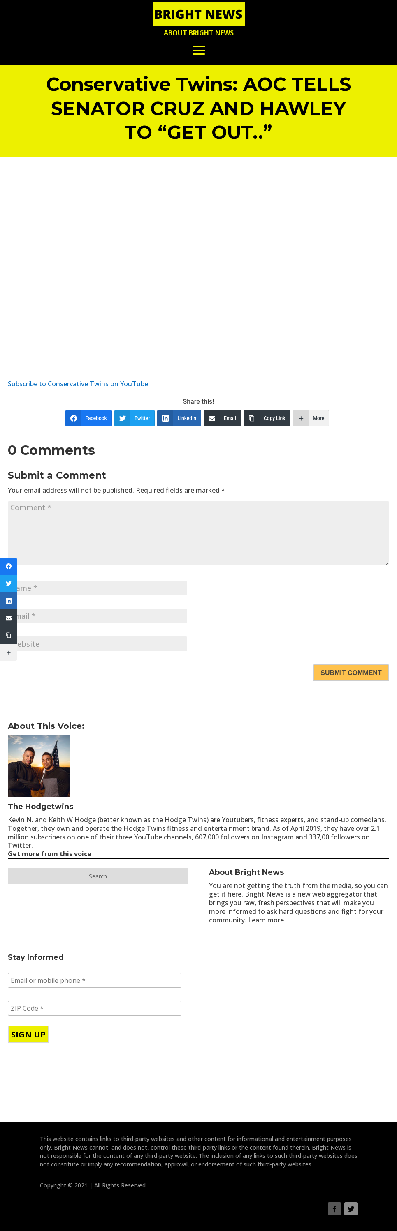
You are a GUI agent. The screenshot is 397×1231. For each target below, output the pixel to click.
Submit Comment (350, 672)
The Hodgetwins (40, 806)
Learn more (266, 919)
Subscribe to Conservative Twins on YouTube (78, 383)
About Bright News (199, 32)
